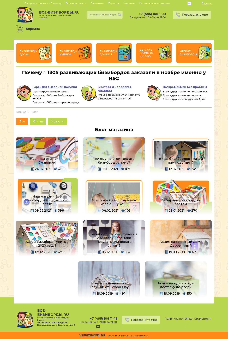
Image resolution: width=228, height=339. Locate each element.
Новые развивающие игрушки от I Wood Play (109, 285)
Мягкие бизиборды (188, 53)
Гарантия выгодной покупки (55, 87)
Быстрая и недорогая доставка (114, 88)
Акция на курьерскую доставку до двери (176, 285)
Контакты (129, 3)
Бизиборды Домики (108, 53)
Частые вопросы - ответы (154, 3)
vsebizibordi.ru (92, 335)
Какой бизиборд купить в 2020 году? (47, 243)
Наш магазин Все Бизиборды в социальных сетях (47, 200)
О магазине (97, 3)
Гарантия (113, 3)
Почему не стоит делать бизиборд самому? (114, 160)
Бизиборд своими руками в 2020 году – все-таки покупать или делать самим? (114, 239)
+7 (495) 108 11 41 (152, 14)
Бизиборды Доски (28, 53)
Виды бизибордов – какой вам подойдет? (181, 160)
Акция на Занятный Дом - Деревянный (180, 243)
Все (22, 121)
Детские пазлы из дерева (146, 52)
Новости (57, 121)
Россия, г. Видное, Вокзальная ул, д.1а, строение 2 (56, 323)
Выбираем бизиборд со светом (181, 202)
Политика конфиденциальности (188, 318)
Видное (207, 3)
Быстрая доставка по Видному (42, 3)
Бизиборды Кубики (68, 53)
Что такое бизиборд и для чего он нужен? (114, 202)
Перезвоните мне (195, 14)
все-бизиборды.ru (59, 14)
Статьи (38, 121)
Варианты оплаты (75, 3)
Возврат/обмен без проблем (185, 87)
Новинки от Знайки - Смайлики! (47, 160)
